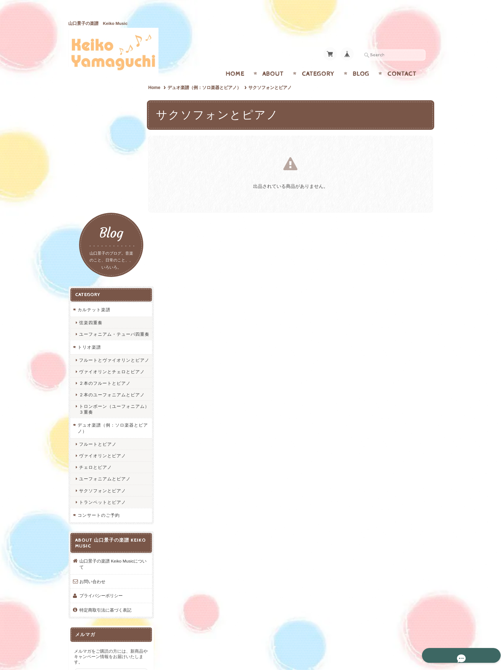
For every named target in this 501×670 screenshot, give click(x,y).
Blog (361, 59)
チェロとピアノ (95, 341)
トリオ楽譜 (89, 205)
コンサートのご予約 (98, 389)
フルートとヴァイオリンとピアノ (109, 221)
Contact (402, 59)
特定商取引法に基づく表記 (105, 484)
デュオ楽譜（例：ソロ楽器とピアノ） (207, 73)
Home (235, 59)
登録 (106, 561)
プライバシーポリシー (100, 470)
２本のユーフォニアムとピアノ (109, 266)
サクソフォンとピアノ (102, 365)
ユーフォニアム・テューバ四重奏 (109, 189)
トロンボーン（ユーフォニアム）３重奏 (109, 283)
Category (318, 59)
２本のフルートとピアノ (104, 252)
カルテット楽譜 (93, 162)
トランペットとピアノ (102, 376)
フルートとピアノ (97, 318)
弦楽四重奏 (90, 175)
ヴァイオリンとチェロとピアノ (109, 238)
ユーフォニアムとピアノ (104, 353)
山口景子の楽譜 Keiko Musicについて (108, 438)
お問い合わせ (92, 456)
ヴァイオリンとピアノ (102, 330)
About (273, 59)
